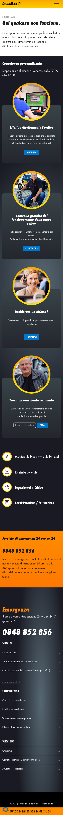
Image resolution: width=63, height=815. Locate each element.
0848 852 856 (18, 551)
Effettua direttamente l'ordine (31, 728)
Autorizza (31, 152)
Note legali (47, 803)
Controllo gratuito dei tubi (31, 701)
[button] (5, 809)
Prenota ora (31, 248)
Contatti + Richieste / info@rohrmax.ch (31, 760)
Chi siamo (31, 751)
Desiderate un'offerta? (31, 710)
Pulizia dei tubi (31, 653)
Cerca (42, 425)
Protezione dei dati (29, 803)
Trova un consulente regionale (31, 719)
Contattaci (31, 336)
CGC (12, 803)
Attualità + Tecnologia (31, 769)
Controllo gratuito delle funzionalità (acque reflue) (31, 671)
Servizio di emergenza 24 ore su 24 (31, 662)
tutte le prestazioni (11, 682)
